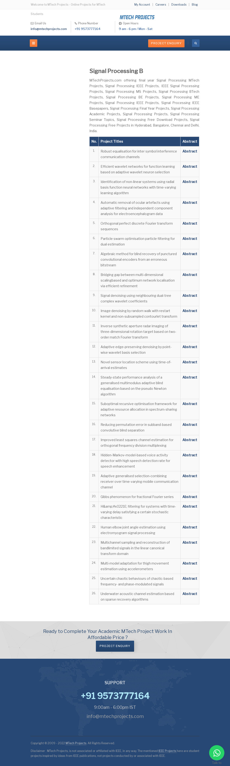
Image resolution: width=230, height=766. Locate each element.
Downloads (178, 4)
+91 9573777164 (88, 29)
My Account (142, 4)
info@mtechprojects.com (49, 29)
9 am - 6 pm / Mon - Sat (135, 29)
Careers (160, 4)
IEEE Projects (167, 751)
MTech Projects (76, 743)
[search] (196, 43)
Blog (195, 4)
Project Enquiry (166, 43)
